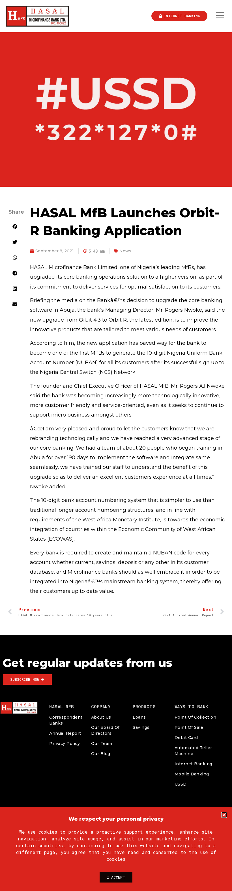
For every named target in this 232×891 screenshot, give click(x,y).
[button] (224, 815)
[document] (116, 445)
